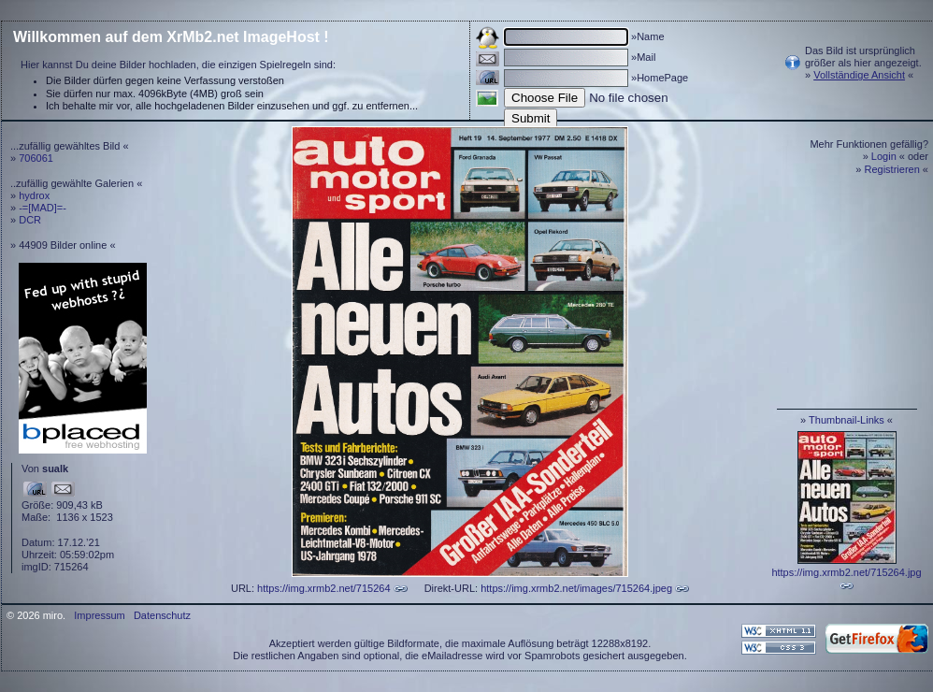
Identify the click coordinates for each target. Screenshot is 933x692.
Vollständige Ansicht (859, 74)
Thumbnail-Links (846, 419)
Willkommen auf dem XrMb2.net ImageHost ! (171, 37)
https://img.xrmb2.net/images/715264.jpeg (576, 588)
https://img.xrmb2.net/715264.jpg (846, 572)
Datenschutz (162, 615)
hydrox (34, 195)
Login (884, 156)
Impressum (99, 615)
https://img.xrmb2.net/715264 (323, 588)
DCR (30, 219)
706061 (36, 158)
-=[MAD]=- (42, 207)
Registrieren (892, 169)
